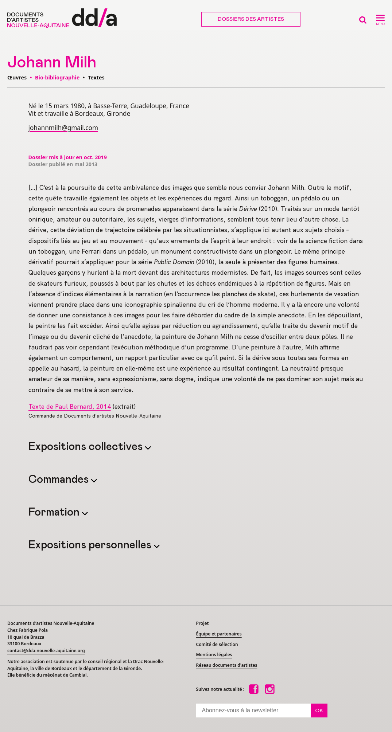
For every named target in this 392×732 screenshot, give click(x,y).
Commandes (59, 479)
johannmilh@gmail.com (63, 128)
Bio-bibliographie (57, 77)
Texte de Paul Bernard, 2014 (69, 407)
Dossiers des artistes (251, 19)
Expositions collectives (86, 446)
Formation (55, 512)
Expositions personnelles (91, 545)
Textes (96, 77)
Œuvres (17, 77)
